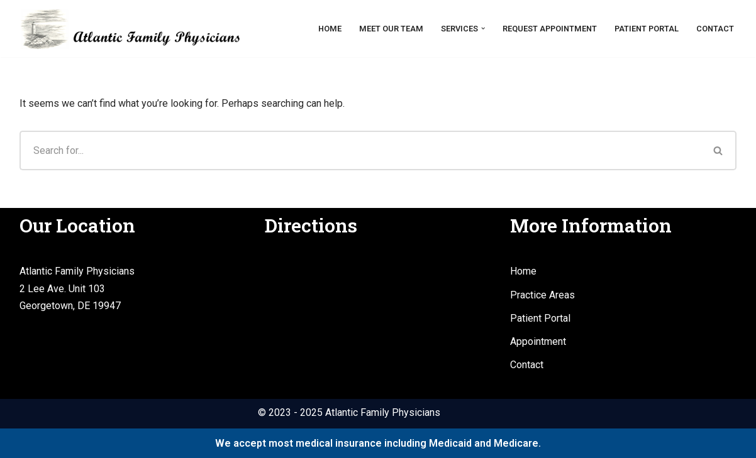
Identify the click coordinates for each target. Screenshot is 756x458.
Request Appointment (550, 28)
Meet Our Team (391, 28)
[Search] (360, 150)
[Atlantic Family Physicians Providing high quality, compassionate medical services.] (129, 28)
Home (330, 28)
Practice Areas (542, 295)
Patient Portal (646, 28)
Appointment (538, 341)
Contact (715, 28)
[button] (483, 28)
